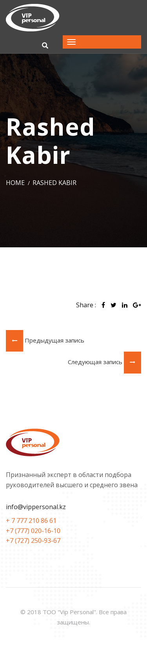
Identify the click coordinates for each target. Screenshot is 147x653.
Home (15, 182)
